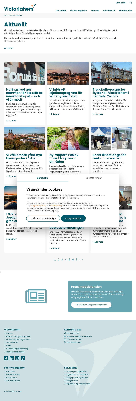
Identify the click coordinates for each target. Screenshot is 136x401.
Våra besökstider (72, 342)
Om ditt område (13, 380)
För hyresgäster (78, 10)
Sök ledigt (61, 10)
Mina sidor (121, 2)
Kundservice (125, 10)
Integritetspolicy (38, 205)
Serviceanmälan (13, 374)
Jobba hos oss (12, 342)
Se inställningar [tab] (94, 178)
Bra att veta (11, 377)
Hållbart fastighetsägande (18, 336)
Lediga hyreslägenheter (76, 371)
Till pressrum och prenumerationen (91, 305)
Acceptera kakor (73, 218)
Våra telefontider (73, 339)
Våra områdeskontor (15, 351)
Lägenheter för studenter (77, 374)
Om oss (95, 10)
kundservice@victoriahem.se (78, 336)
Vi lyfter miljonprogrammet (18, 339)
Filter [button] (8, 47)
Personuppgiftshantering (17, 348)
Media (8, 345)
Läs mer (11, 120)
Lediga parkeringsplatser (77, 377)
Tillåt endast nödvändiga (43, 218)
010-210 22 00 (71, 333)
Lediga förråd (72, 380)
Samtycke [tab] (42, 178)
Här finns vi (109, 10)
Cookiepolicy (56, 205)
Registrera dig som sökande (78, 383)
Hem (6, 15)
